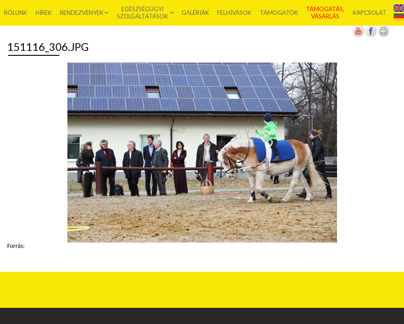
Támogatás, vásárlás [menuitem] (325, 12)
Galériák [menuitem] (195, 12)
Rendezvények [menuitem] (81, 12)
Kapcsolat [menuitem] (369, 12)
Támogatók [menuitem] (279, 12)
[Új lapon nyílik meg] (370, 35)
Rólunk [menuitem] (15, 12)
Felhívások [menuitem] (234, 12)
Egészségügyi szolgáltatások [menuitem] (142, 12)
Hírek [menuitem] (44, 12)
